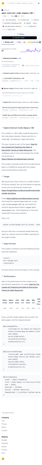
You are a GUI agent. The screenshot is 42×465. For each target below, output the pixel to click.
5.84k (22, 16)
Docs (3, 453)
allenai (6, 10)
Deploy (21, 34)
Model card (8, 42)
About (4, 427)
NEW (20, 58)
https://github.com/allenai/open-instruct (18, 159)
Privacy (4, 424)
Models (4, 440)
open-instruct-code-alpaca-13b (17, 13)
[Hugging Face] (3, 458)
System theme (8, 413)
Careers (4, 430)
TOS (3, 421)
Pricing (4, 450)
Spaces (4, 446)
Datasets (5, 443)
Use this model (19, 38)
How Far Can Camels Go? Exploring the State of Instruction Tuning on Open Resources (19, 147)
